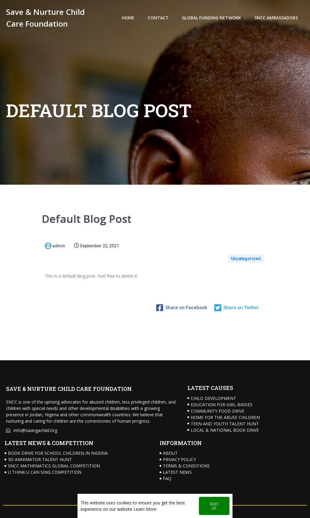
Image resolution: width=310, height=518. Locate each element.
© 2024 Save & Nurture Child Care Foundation (48, 509)
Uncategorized (246, 257)
